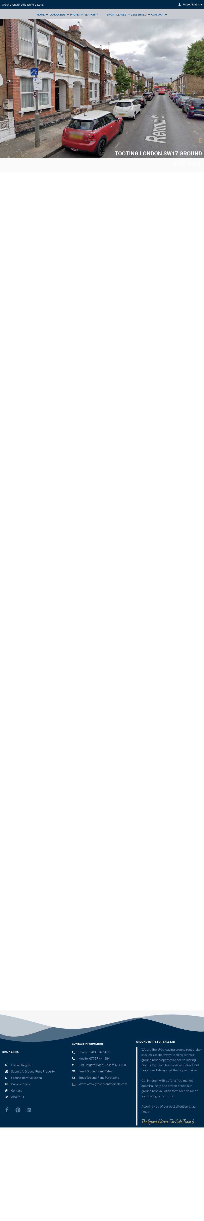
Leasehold (138, 14)
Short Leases (116, 14)
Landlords (57, 14)
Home (41, 14)
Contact (157, 14)
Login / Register (190, 4)
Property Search (82, 14)
